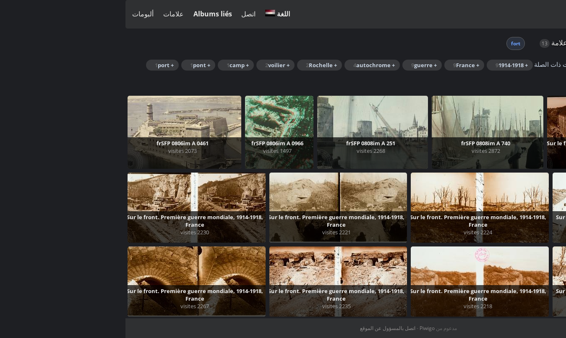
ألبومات (17, 13)
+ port (38, 65)
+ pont (75, 65)
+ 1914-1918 (386, 65)
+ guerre (298, 65)
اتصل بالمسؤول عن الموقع (262, 328)
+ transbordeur (480, 78)
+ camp (112, 65)
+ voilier (152, 65)
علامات (48, 13)
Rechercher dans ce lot (502, 64)
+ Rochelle (195, 65)
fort (390, 43)
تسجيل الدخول (541, 14)
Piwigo (301, 328)
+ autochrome (248, 65)
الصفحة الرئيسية (472, 42)
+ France (341, 65)
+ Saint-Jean (535, 78)
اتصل (123, 13)
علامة (434, 42)
